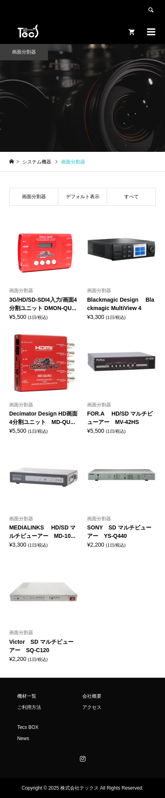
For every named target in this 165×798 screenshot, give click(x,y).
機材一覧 (26, 696)
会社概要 (91, 696)
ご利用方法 (29, 707)
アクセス (91, 707)
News (23, 738)
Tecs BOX (27, 727)
